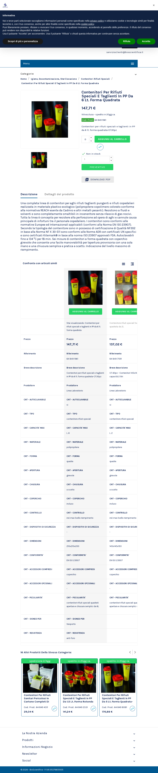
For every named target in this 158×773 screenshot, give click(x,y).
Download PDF (97, 180)
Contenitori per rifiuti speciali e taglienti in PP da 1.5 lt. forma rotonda (78, 698)
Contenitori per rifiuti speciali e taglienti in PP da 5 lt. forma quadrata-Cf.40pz (117, 700)
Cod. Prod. (88, 119)
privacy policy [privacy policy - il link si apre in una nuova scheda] (97, 21)
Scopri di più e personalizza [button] (23, 41)
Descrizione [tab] (29, 194)
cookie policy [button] (87, 24)
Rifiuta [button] (126, 41)
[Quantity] (96, 159)
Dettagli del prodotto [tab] (59, 194)
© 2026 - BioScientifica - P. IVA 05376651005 (42, 769)
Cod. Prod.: (29, 707)
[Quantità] (85, 139)
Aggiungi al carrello (112, 139)
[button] (153, 5)
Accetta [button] (146, 41)
